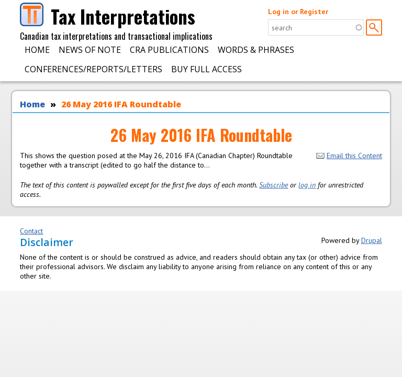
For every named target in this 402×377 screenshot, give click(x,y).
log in (307, 185)
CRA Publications (169, 50)
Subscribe (273, 185)
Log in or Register (298, 11)
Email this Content (349, 155)
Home (37, 50)
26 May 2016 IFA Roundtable (121, 104)
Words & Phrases (256, 50)
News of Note (90, 50)
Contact (31, 231)
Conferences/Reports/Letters (93, 69)
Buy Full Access (206, 69)
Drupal (371, 240)
